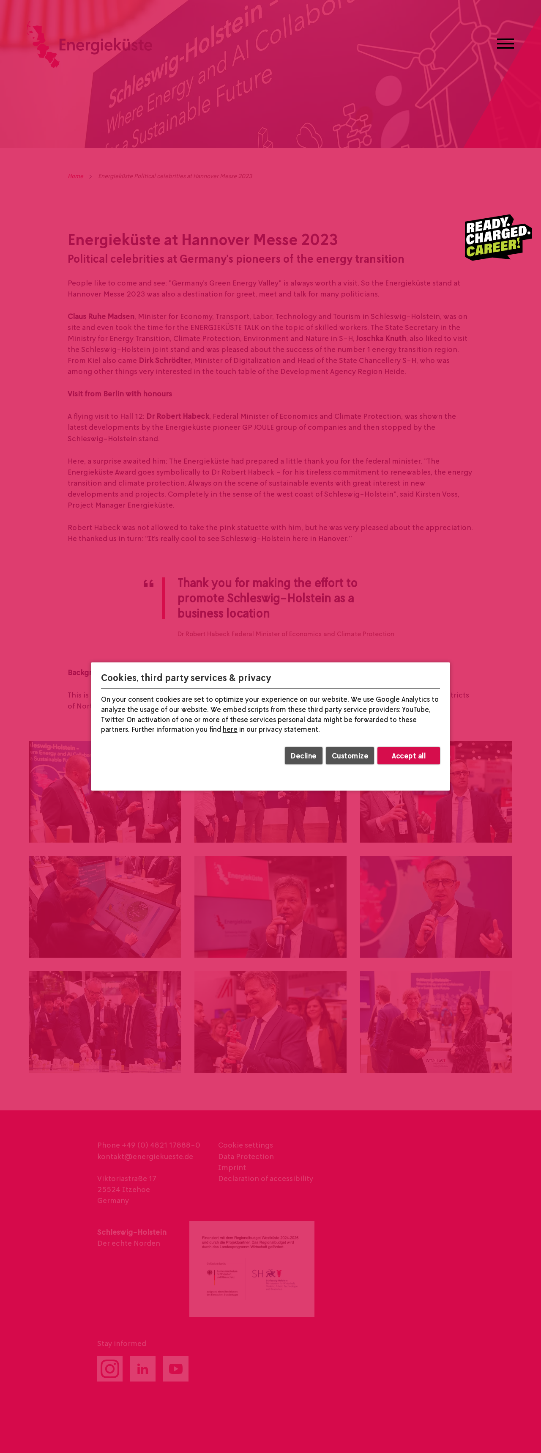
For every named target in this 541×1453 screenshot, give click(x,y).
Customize (350, 755)
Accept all (409, 755)
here (230, 729)
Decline (303, 755)
